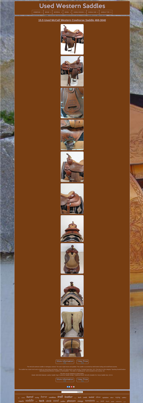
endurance (119, 401)
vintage (80, 401)
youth (85, 397)
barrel (30, 396)
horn (75, 397)
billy (98, 401)
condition (52, 397)
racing (37, 397)
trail (60, 396)
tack (41, 400)
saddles (62, 401)
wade (112, 401)
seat (102, 401)
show (98, 397)
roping (117, 397)
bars (19, 397)
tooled (91, 397)
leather (69, 396)
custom (23, 397)
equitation (105, 397)
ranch (21, 401)
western (90, 400)
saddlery (124, 397)
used (56, 400)
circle (48, 401)
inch (79, 397)
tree (36, 401)
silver (112, 397)
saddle (29, 400)
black (107, 401)
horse (44, 396)
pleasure (71, 400)
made (124, 401)
